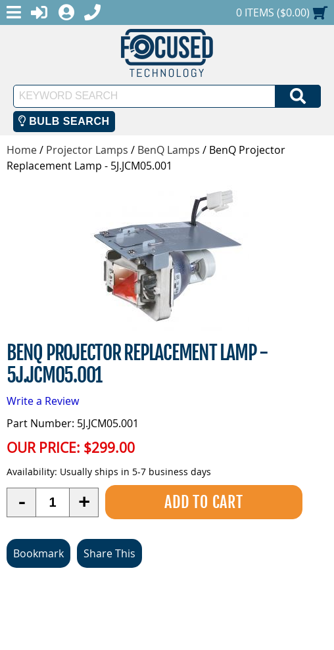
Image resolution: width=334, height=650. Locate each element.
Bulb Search (64, 121)
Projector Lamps (87, 150)
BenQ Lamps (168, 150)
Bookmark (38, 553)
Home (22, 150)
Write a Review (43, 401)
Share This (109, 553)
